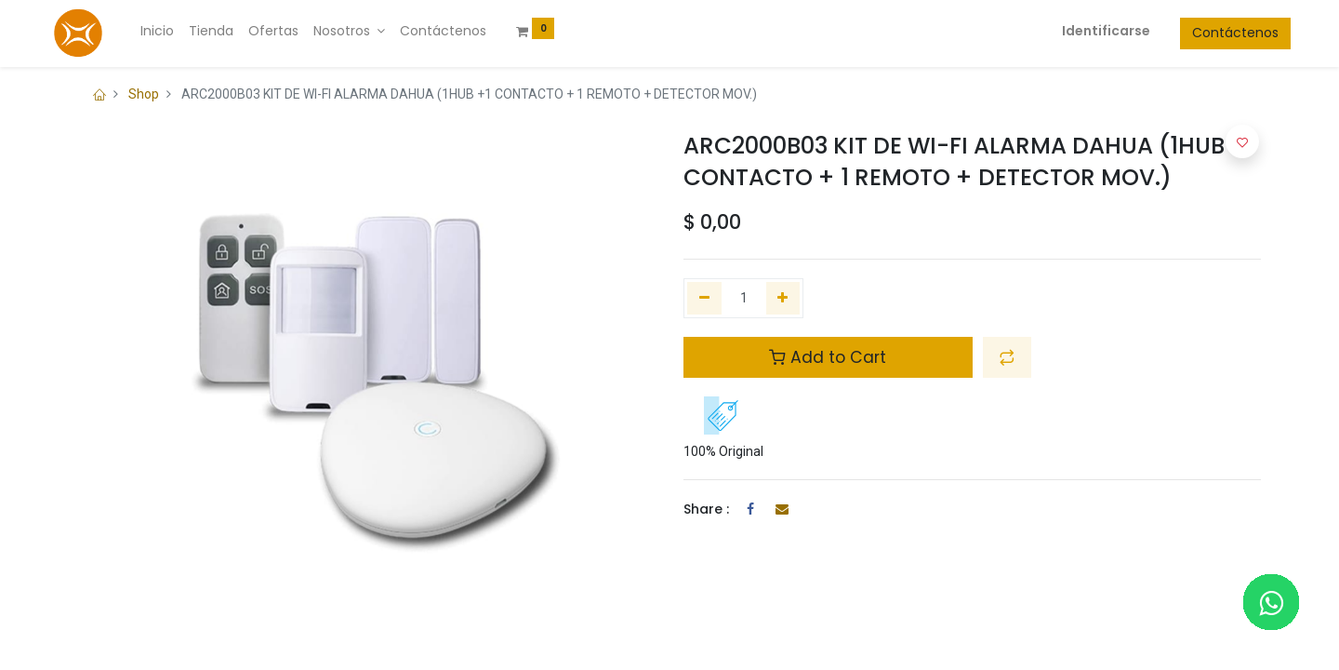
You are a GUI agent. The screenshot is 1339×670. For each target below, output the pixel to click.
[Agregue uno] (783, 298)
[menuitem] (187, 31)
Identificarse (1076, 30)
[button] (1007, 357)
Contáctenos (1205, 32)
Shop (143, 94)
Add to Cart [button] (827, 357)
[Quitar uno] (704, 298)
